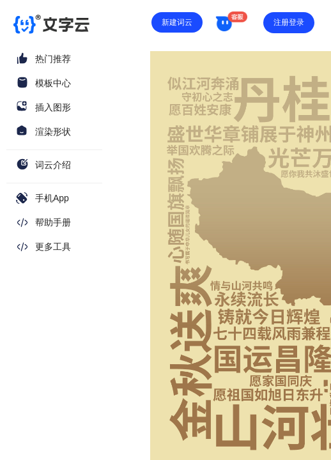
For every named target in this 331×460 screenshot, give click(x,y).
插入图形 (53, 107)
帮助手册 (53, 222)
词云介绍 (53, 165)
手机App (52, 198)
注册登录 (288, 22)
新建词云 (177, 22)
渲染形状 (53, 131)
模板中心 (53, 83)
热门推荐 (53, 59)
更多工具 (53, 246)
